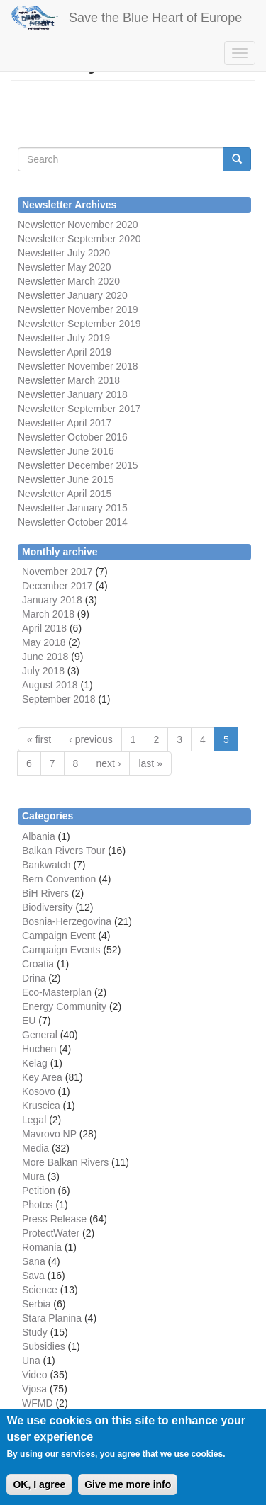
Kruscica (41, 1105)
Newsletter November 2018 (78, 366)
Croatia (38, 964)
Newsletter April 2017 (64, 422)
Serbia (36, 1304)
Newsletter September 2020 (79, 238)
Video (35, 1374)
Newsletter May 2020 (64, 267)
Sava (33, 1275)
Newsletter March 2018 (69, 380)
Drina (33, 978)
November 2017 (57, 571)
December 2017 (57, 585)
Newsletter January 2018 (73, 394)
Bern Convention (59, 879)
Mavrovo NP (49, 1134)
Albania (38, 836)
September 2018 (59, 699)
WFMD (37, 1403)
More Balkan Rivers (65, 1162)
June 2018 (45, 656)
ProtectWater (50, 1233)
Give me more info (127, 1485)
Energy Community (64, 1006)
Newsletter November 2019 (78, 309)
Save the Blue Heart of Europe (155, 18)
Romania (42, 1247)
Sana (33, 1261)
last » (150, 763)
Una (31, 1360)
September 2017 (102, 408)
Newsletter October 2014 (73, 522)
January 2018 (52, 600)
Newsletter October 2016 (73, 437)
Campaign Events (61, 949)
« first (39, 739)
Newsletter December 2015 (78, 465)
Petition (38, 1190)
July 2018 (43, 670)
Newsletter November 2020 (78, 224)
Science (39, 1289)
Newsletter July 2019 (64, 337)
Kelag (35, 1063)
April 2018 (44, 628)
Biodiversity (47, 907)
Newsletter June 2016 (65, 451)
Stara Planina (52, 1318)
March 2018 (48, 614)
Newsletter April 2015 (64, 493)
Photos (37, 1204)
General (39, 1034)
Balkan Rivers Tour (63, 850)
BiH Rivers (45, 893)
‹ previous (90, 739)
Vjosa (34, 1389)
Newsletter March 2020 (69, 281)
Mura (33, 1176)
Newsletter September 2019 (79, 323)
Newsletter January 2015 (73, 507)
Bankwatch (46, 864)
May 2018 (43, 642)
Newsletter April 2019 (64, 352)
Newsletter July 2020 (64, 253)
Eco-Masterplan (57, 992)
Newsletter (41, 408)
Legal (34, 1119)
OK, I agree (39, 1485)
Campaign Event (59, 935)
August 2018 (50, 685)
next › (108, 763)
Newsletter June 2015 (65, 479)
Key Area (42, 1077)
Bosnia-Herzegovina (66, 921)
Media (35, 1148)
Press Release (54, 1219)
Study (35, 1332)
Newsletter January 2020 (73, 295)
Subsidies (43, 1346)
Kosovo (38, 1091)
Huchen (39, 1049)
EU (28, 1020)
